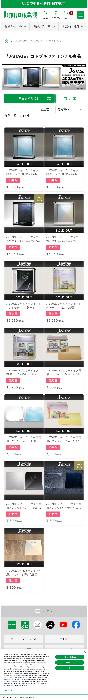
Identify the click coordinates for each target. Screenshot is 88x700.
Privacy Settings (70, 657)
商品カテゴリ (42, 26)
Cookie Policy (10, 685)
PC (44, 611)
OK (70, 668)
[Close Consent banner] (84, 651)
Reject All (69, 662)
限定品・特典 (71, 26)
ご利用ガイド (65, 639)
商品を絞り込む (29, 98)
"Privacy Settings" (12, 681)
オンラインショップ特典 (23, 639)
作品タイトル (13, 26)
